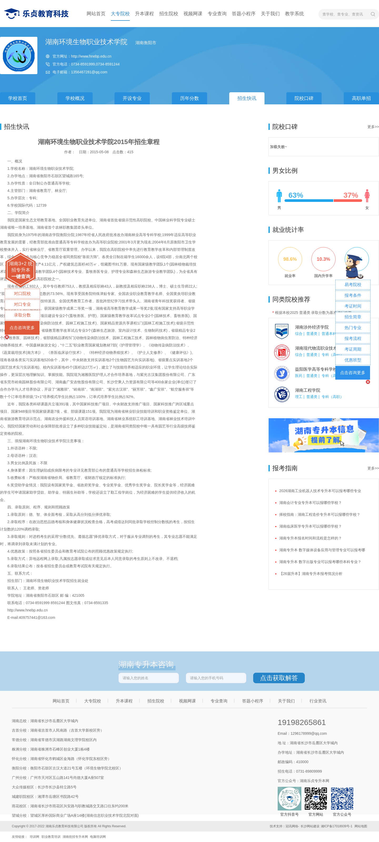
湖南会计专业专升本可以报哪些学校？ (310, 503)
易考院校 (353, 284)
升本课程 (144, 13)
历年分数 (189, 98)
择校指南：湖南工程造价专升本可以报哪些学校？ (319, 514)
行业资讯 (318, 701)
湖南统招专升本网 (75, 837)
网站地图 (361, 826)
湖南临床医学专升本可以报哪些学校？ (310, 526)
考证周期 (353, 349)
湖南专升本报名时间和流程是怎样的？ (310, 538)
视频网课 (192, 13)
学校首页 (17, 98)
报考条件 (353, 295)
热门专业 (353, 327)
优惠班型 (353, 360)
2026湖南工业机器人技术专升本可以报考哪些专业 (320, 491)
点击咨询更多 (22, 327)
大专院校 (120, 13)
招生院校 (168, 13)
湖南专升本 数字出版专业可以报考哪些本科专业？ (320, 562)
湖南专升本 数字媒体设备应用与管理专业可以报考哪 (322, 550)
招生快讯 (246, 98)
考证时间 (353, 306)
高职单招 (361, 98)
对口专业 (22, 304)
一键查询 (20, 276)
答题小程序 (244, 13)
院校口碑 (304, 98)
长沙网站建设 (310, 826)
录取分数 (22, 315)
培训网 (34, 837)
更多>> (373, 127)
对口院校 (22, 293)
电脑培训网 (98, 837)
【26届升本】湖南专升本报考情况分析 (310, 573)
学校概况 (75, 98)
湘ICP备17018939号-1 (336, 826)
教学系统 (294, 13)
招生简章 (353, 317)
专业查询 (217, 13)
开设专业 (132, 98)
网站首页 (96, 13)
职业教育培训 (51, 837)
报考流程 (353, 338)
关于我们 (270, 13)
